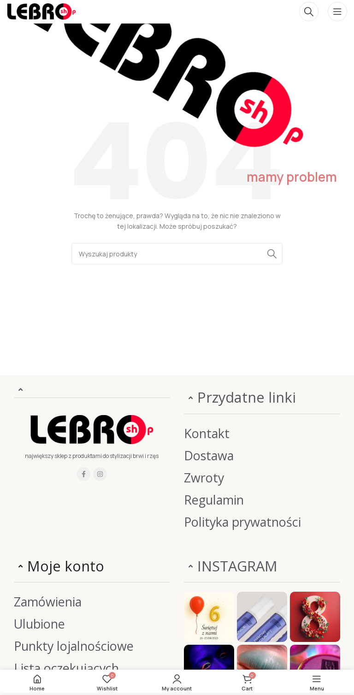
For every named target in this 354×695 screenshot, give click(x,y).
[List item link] (262, 433)
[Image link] (92, 429)
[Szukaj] (309, 11)
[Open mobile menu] (337, 11)
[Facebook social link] (83, 474)
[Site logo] (41, 11)
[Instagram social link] (100, 474)
